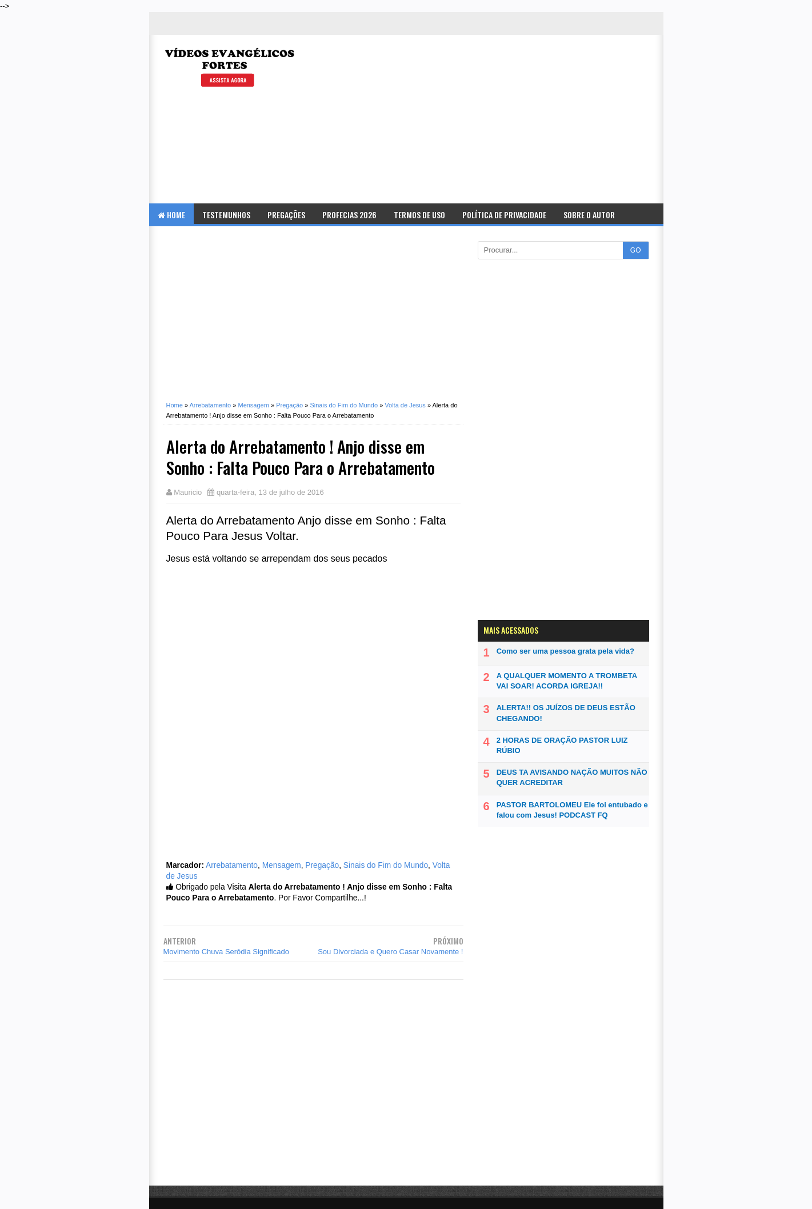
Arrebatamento (232, 865)
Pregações (286, 215)
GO (635, 250)
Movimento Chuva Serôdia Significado (226, 951)
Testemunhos (226, 215)
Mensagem (281, 865)
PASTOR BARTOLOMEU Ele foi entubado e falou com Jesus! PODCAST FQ (572, 809)
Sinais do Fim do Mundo (385, 865)
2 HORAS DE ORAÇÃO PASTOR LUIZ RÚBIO (562, 745)
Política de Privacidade (504, 215)
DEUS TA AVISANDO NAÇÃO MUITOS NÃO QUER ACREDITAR (572, 777)
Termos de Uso (419, 215)
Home (171, 215)
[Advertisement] (524, 121)
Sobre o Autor (589, 215)
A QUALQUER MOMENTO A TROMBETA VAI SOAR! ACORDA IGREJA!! (567, 680)
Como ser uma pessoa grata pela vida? (565, 651)
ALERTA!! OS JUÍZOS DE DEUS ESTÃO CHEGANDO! (566, 712)
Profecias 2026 (349, 215)
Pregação (322, 865)
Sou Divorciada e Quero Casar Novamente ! (390, 951)
